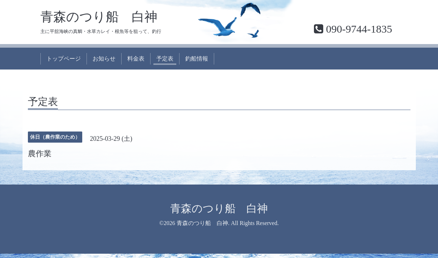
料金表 (135, 59)
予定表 (164, 59)
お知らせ (104, 59)
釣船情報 (196, 59)
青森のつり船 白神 (98, 17)
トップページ (63, 59)
